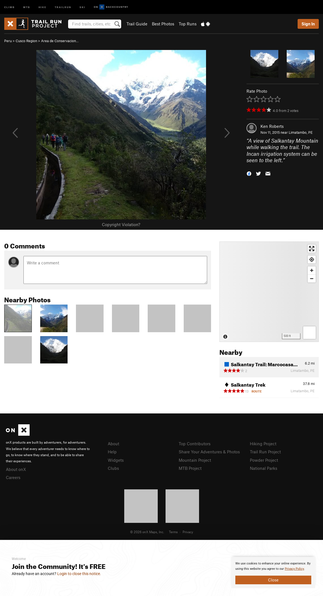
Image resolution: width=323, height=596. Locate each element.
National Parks (263, 468)
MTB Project (190, 468)
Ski (82, 7)
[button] (249, 173)
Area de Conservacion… (60, 41)
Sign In (308, 23)
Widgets (116, 460)
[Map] (269, 292)
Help (112, 451)
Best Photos (163, 23)
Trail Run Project (265, 451)
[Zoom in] (312, 270)
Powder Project (264, 460)
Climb (9, 7)
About (113, 443)
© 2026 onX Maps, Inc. (147, 532)
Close (273, 579)
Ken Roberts (272, 126)
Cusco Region (26, 41)
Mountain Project (195, 460)
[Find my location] (312, 259)
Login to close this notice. (79, 573)
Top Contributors (194, 443)
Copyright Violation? (121, 224)
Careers (13, 477)
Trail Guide (136, 23)
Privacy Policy (294, 569)
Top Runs (188, 23)
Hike (42, 7)
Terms (173, 532)
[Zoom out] (312, 278)
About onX (16, 469)
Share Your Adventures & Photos (209, 451)
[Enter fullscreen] (312, 249)
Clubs (113, 468)
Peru (8, 41)
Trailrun (63, 7)
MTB (26, 7)
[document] (273, 572)
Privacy (188, 532)
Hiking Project (263, 443)
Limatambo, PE (301, 132)
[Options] (309, 332)
